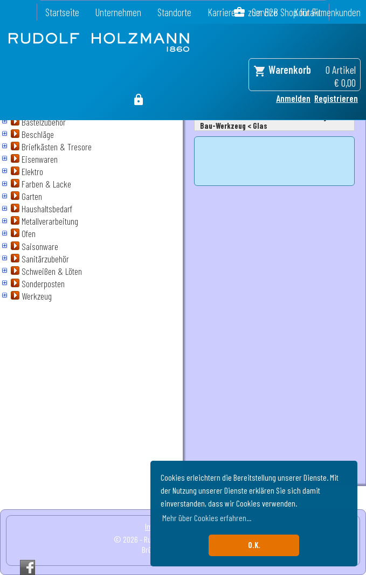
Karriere (222, 12)
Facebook (27, 567)
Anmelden (293, 98)
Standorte (174, 12)
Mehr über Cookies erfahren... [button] (206, 517)
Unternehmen (118, 12)
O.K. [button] (254, 545)
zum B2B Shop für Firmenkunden (304, 12)
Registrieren (336, 98)
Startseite (62, 12)
